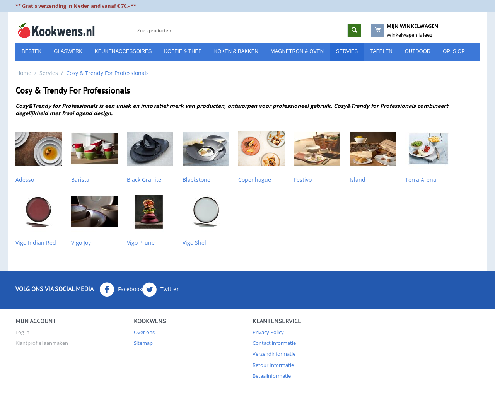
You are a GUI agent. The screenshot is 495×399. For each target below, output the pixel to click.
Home (23, 73)
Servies (347, 51)
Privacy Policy (268, 332)
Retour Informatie (273, 364)
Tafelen (381, 51)
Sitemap (143, 342)
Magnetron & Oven (297, 51)
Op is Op (454, 51)
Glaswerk (68, 51)
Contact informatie (274, 342)
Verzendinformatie (274, 353)
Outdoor (417, 51)
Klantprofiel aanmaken (41, 342)
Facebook (120, 289)
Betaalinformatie (272, 375)
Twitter (160, 289)
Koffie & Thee (182, 51)
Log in (22, 332)
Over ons (144, 332)
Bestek (31, 51)
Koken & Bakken (236, 51)
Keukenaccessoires (123, 51)
